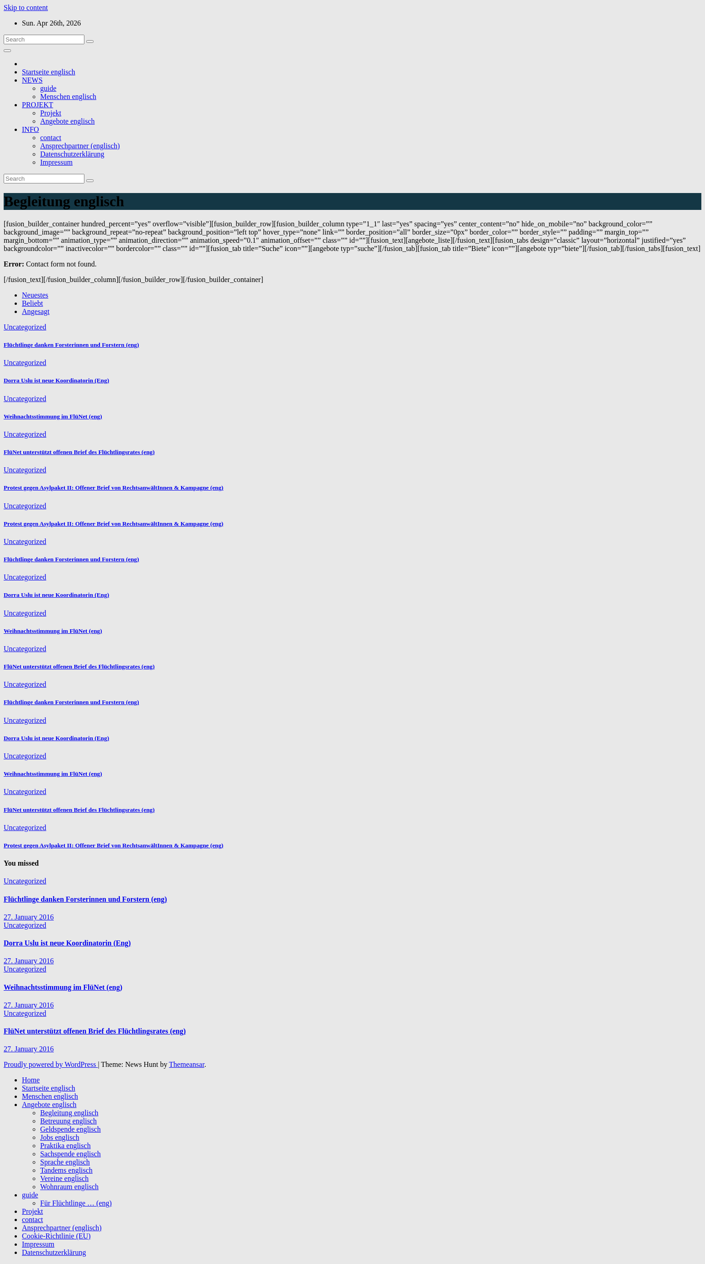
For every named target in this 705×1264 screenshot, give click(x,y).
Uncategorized (25, 327)
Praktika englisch (65, 1145)
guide (48, 88)
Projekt (50, 113)
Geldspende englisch (70, 1129)
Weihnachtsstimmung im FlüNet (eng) (53, 416)
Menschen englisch (68, 96)
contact (50, 137)
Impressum (56, 162)
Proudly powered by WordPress (51, 1064)
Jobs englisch (59, 1137)
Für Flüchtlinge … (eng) (76, 1203)
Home (31, 1080)
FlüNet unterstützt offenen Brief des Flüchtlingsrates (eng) (79, 452)
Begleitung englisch (69, 1113)
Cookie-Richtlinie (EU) (56, 1236)
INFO (30, 129)
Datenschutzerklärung (72, 154)
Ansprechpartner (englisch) (80, 146)
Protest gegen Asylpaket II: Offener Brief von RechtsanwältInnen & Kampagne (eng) (113, 487)
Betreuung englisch (68, 1121)
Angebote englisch (67, 121)
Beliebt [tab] (32, 303)
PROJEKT (37, 105)
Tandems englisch (66, 1170)
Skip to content (26, 7)
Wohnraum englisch (69, 1187)
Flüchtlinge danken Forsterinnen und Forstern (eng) (71, 344)
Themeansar (186, 1064)
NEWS (32, 80)
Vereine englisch (64, 1178)
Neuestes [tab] (35, 295)
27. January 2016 (29, 917)
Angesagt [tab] (35, 311)
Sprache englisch (65, 1162)
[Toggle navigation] (7, 50)
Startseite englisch (48, 72)
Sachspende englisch (70, 1154)
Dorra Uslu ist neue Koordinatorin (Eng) (56, 380)
